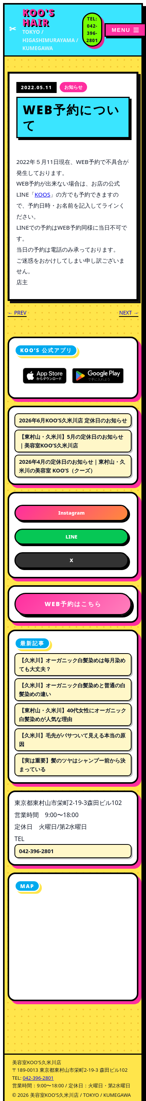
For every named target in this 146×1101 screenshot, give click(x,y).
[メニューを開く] (125, 30)
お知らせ (73, 87)
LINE (72, 536)
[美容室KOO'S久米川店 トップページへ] (45, 30)
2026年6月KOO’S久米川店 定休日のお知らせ (73, 420)
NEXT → (128, 312)
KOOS (42, 194)
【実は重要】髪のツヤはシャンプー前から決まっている (72, 765)
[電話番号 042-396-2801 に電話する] (92, 30)
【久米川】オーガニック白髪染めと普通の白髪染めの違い (72, 690)
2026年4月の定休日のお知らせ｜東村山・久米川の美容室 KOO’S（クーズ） (72, 466)
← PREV (17, 312)
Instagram (71, 512)
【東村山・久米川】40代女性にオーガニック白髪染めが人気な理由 (72, 715)
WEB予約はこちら (72, 604)
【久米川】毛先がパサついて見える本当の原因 (72, 740)
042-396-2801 (36, 851)
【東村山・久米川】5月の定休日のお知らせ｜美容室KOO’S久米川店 (71, 441)
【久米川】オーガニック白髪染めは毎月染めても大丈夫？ (72, 665)
